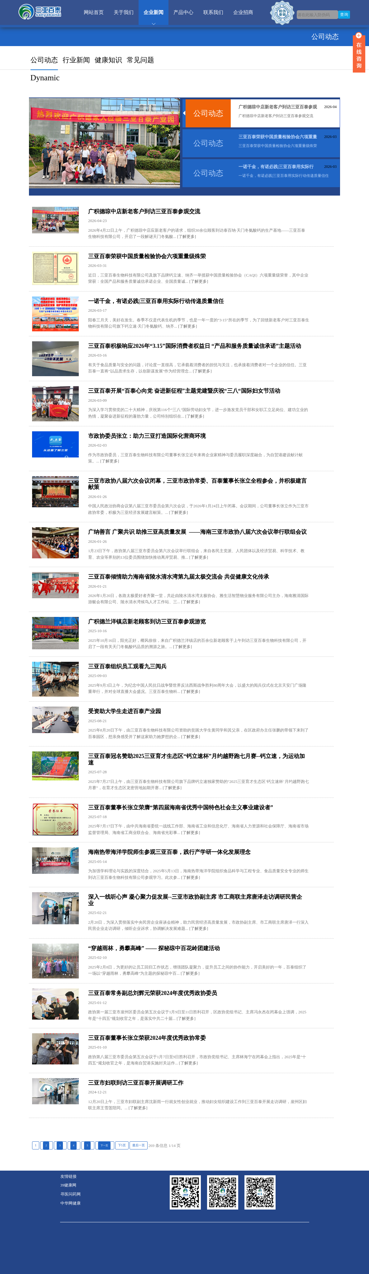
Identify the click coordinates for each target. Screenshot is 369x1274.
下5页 (122, 1145)
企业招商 (243, 12)
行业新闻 (76, 60)
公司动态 (44, 60)
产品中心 (183, 12)
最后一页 (138, 1145)
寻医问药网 (70, 1194)
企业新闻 (153, 12)
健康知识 (108, 60)
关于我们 (124, 12)
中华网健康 (70, 1203)
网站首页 (94, 12)
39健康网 (68, 1185)
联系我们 (213, 12)
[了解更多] (186, 236)
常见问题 (140, 60)
